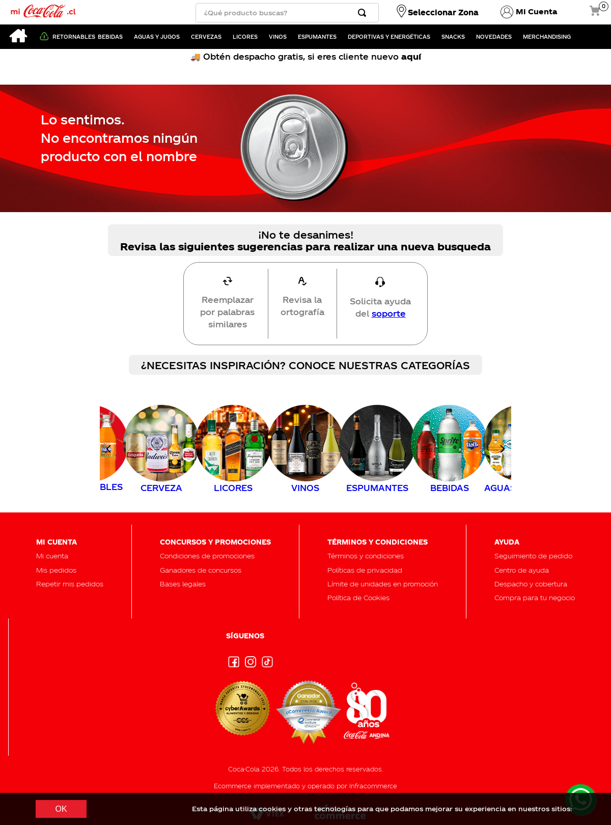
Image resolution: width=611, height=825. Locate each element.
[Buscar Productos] (364, 13)
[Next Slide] (502, 449)
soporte (389, 313)
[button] (533, 555)
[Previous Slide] (109, 449)
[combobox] (287, 12)
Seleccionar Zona (443, 12)
